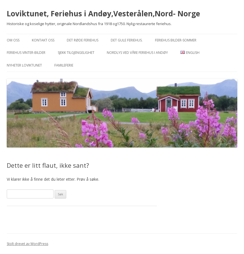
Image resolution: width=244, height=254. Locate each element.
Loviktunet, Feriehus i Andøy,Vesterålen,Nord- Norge (103, 13)
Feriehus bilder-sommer (175, 40)
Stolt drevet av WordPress (27, 243)
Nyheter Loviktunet (24, 65)
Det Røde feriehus (82, 40)
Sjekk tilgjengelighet (76, 52)
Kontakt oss (43, 40)
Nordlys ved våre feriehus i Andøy (137, 52)
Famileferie (63, 65)
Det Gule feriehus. (127, 40)
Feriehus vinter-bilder (26, 52)
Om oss (13, 40)
